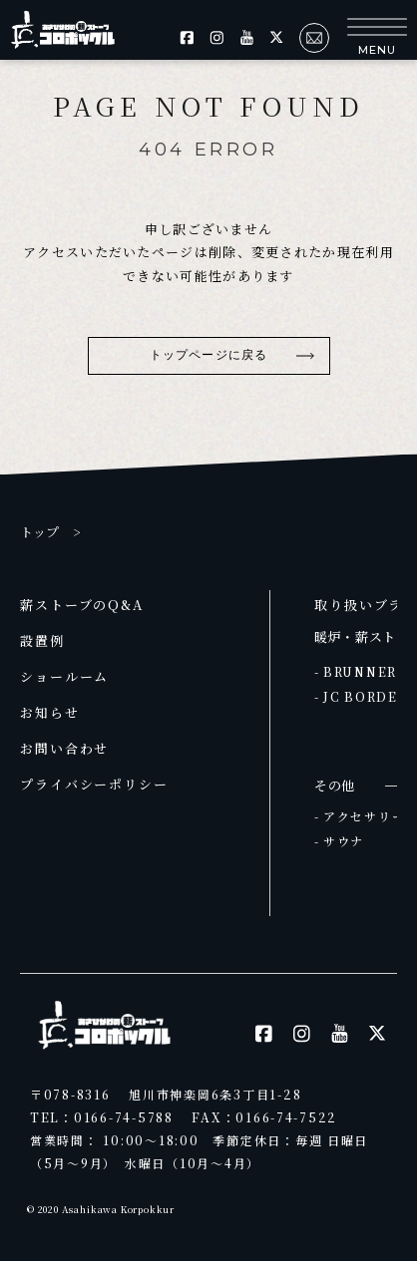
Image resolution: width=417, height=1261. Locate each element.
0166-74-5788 (124, 1116)
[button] (377, 37)
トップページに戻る (208, 355)
